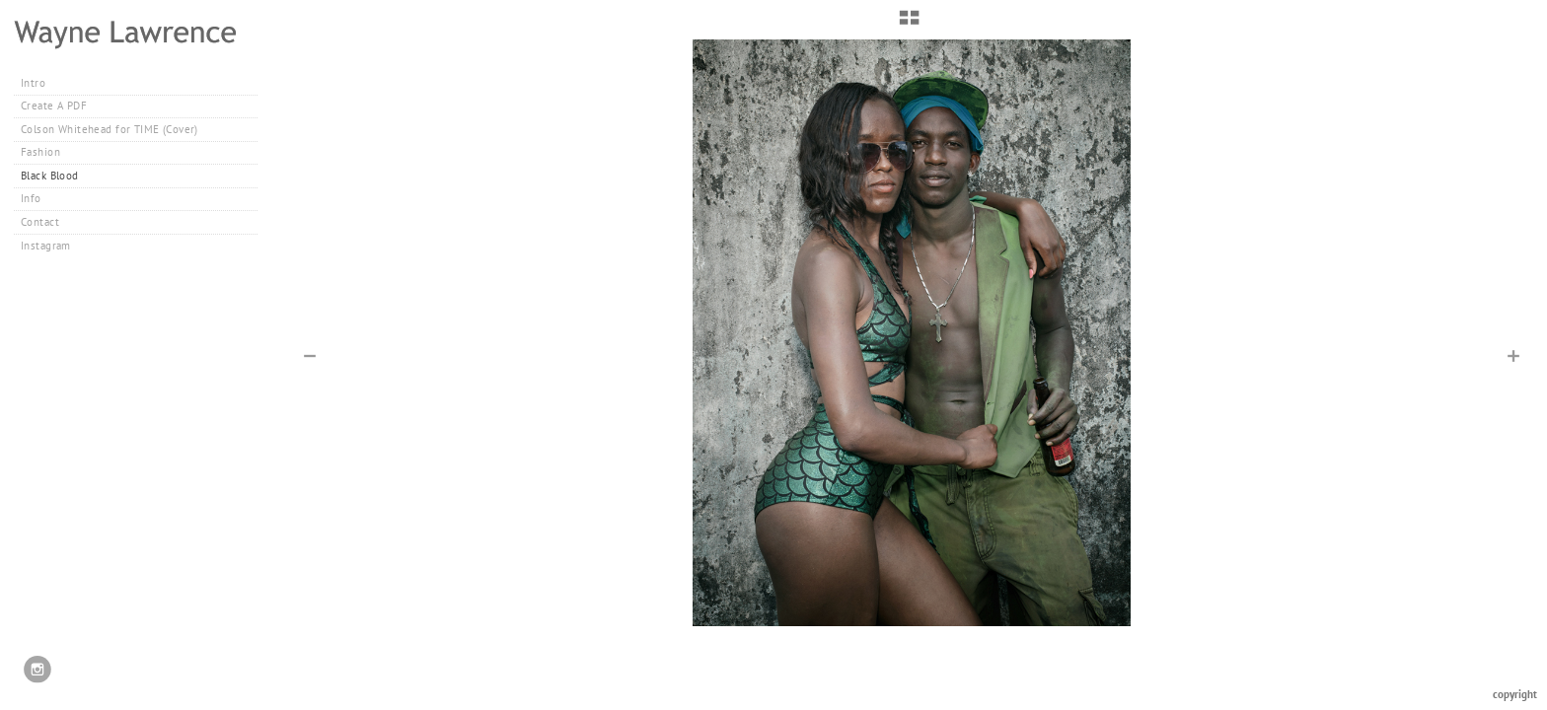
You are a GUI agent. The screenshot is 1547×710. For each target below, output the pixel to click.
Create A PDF (54, 105)
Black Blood (50, 175)
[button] (909, 24)
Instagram (46, 245)
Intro (33, 83)
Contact (40, 222)
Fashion (48, 152)
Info (31, 198)
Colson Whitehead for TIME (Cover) (109, 129)
